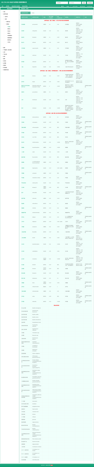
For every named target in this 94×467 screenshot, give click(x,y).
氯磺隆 (22, 203)
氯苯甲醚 (23, 198)
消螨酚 (22, 282)
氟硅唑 (22, 37)
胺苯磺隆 (23, 117)
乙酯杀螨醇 (23, 291)
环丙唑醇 (23, 48)
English (67, 6)
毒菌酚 (22, 147)
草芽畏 (22, 137)
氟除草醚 (23, 157)
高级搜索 (90, 2)
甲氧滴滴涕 (23, 182)
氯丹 (22, 108)
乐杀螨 (22, 187)
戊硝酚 (22, 268)
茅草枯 (22, 217)
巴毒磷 (22, 122)
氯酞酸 (22, 208)
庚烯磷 (22, 168)
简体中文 (62, 6)
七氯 (22, 66)
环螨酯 (22, 173)
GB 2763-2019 (82, 6)
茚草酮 (22, 301)
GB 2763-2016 (89, 6)
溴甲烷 (22, 286)
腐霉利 (22, 92)
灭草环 (22, 221)
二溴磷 (22, 151)
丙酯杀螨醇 (23, 127)
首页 (2, 6)
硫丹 (22, 192)
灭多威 (22, 55)
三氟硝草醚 (23, 231)
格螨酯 (22, 162)
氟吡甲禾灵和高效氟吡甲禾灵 (25, 86)
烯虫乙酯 (23, 278)
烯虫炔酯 (23, 273)
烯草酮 (22, 61)
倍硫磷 (22, 75)
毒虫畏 (22, 142)
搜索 (84, 2)
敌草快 (22, 81)
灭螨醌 (22, 226)
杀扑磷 (22, 251)
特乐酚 (22, 264)
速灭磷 (22, 258)
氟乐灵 (22, 42)
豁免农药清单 (25, 6)
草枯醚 (22, 132)
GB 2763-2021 (75, 6)
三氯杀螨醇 (23, 237)
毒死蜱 (22, 30)
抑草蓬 (22, 296)
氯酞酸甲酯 (23, 212)
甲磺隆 (22, 177)
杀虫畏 (22, 244)
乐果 (22, 99)
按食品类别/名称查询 (16, 6)
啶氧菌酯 (23, 24)
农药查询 (7, 6)
